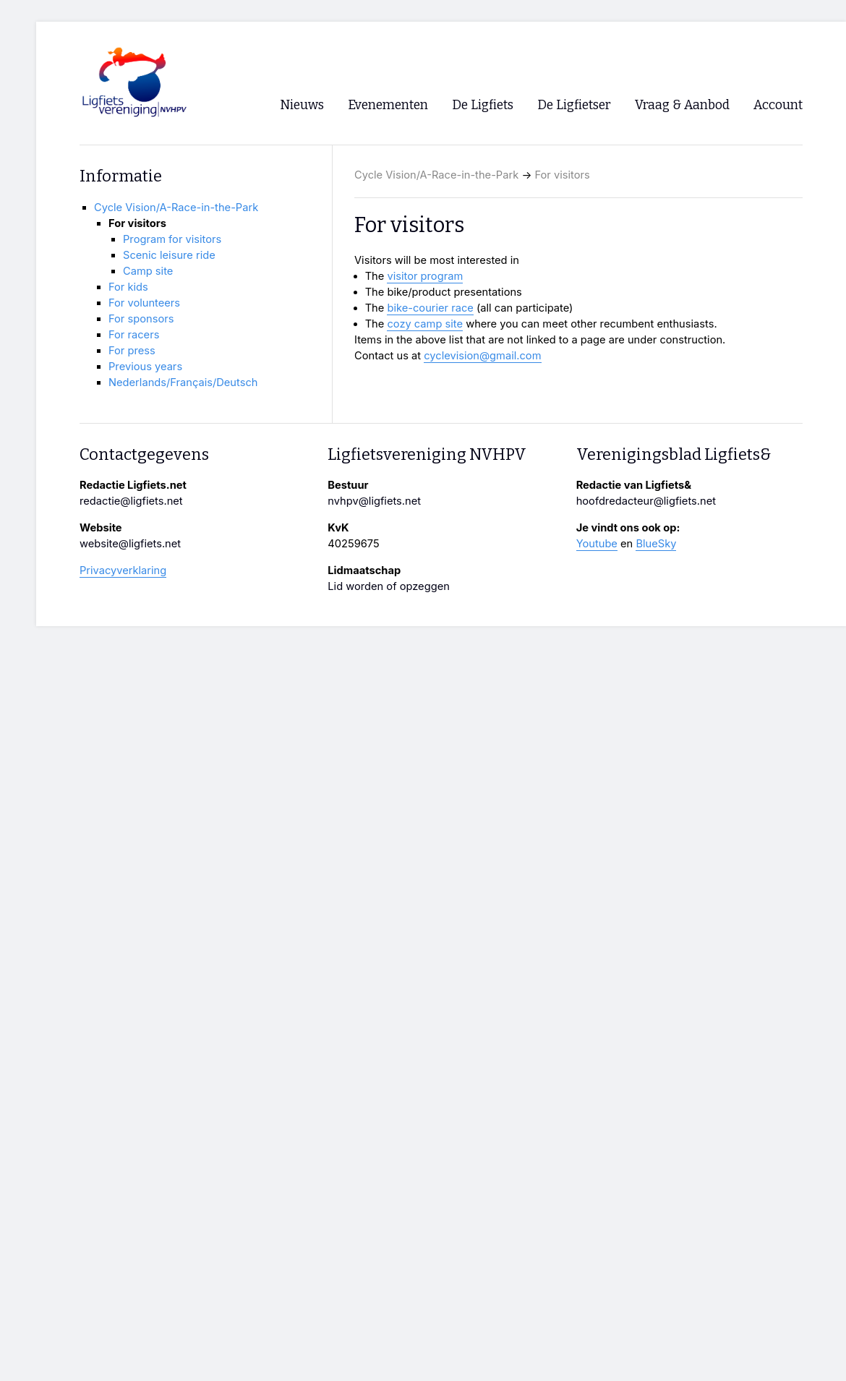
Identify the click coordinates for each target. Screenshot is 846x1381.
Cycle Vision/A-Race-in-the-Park (436, 174)
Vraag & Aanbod (682, 105)
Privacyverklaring (123, 570)
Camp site (148, 271)
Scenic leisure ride (169, 255)
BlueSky (656, 543)
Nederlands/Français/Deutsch (182, 382)
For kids (128, 287)
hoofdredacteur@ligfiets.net (646, 501)
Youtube (597, 543)
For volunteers (144, 302)
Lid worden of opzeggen (389, 586)
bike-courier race (430, 308)
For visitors (562, 174)
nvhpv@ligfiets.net (374, 501)
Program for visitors (172, 239)
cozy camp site (425, 323)
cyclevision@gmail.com (482, 355)
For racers (133, 334)
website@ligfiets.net (130, 543)
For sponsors (141, 318)
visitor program (425, 276)
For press (131, 350)
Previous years (145, 366)
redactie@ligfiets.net (131, 501)
